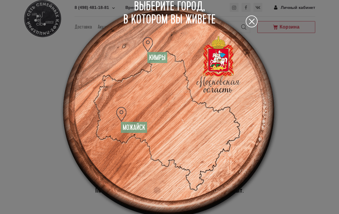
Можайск (134, 127)
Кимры (157, 58)
